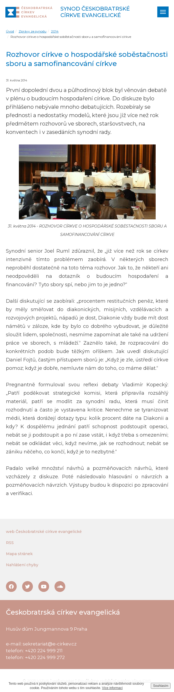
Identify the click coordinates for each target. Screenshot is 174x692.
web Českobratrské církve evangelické (44, 531)
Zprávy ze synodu (32, 31)
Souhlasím (160, 686)
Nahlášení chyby (22, 564)
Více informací (112, 688)
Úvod (10, 31)
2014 (55, 31)
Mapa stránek (19, 553)
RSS (10, 542)
